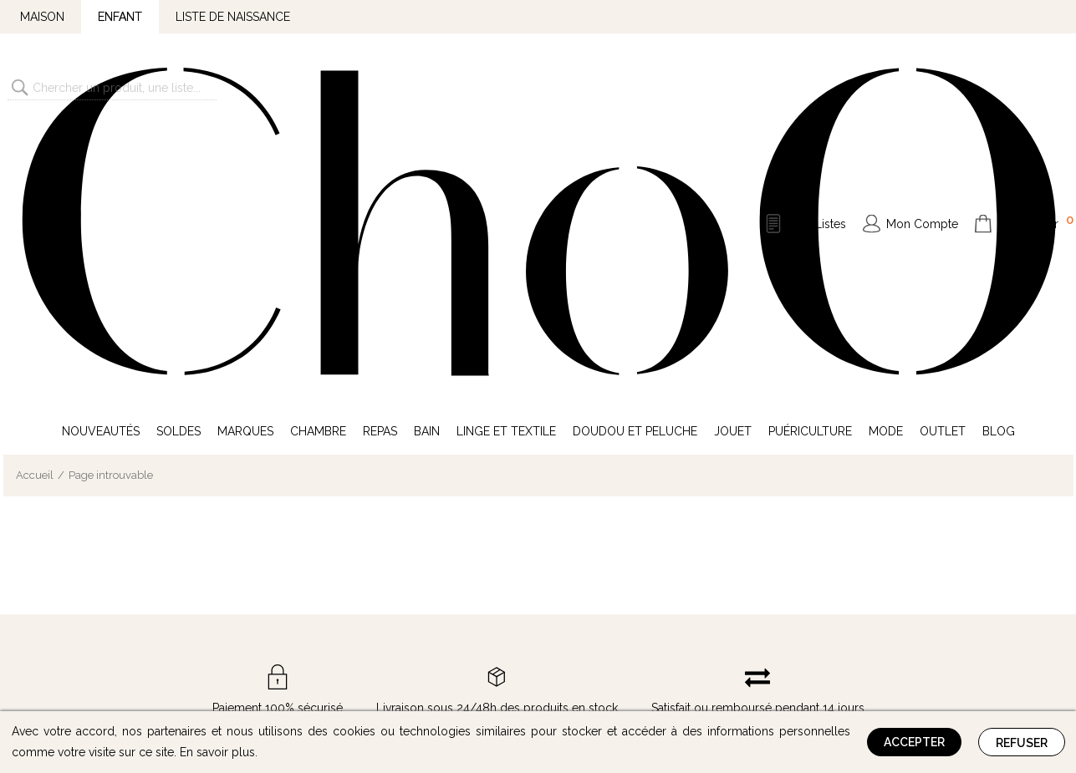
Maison (42, 16)
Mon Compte (922, 87)
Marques (245, 157)
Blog (998, 157)
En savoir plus (217, 752)
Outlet (943, 157)
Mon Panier (1035, 85)
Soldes (178, 157)
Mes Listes (817, 87)
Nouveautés (101, 157)
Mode (886, 157)
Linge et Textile (506, 157)
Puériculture (810, 157)
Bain (427, 157)
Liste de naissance (233, 16)
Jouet (733, 157)
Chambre (318, 157)
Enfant (120, 16)
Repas (380, 157)
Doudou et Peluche (635, 157)
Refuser (1022, 743)
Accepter (914, 742)
